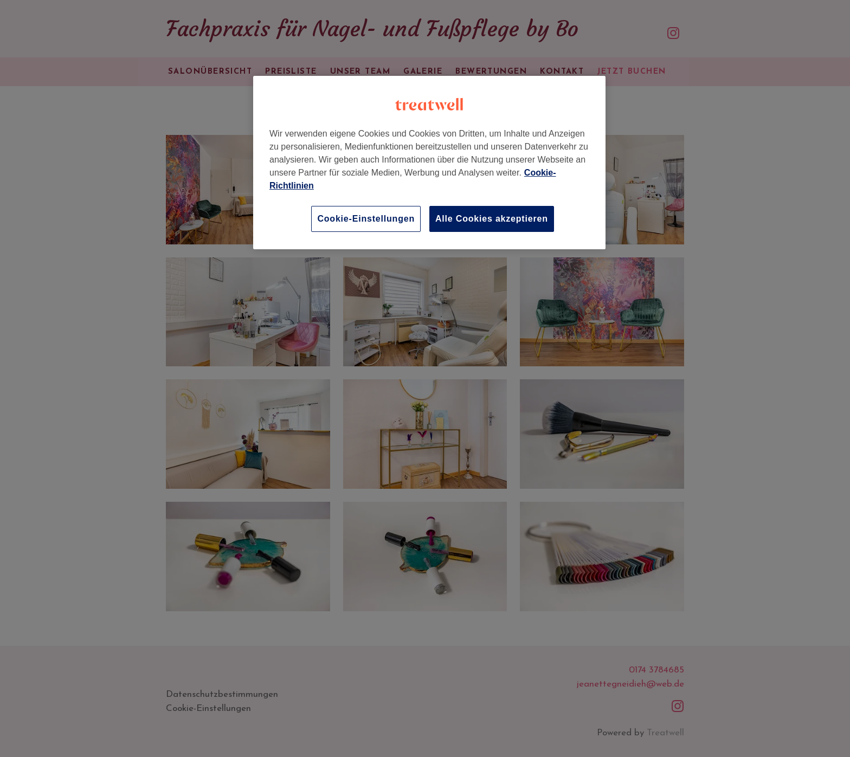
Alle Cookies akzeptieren (491, 218)
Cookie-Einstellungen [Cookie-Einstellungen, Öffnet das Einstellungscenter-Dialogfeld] (366, 218)
